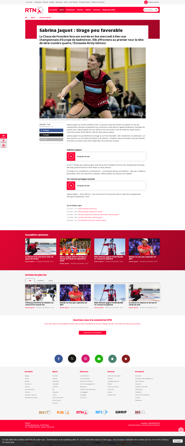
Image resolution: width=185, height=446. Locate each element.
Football (55, 376)
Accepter (177, 441)
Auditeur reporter (30, 395)
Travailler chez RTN (141, 386)
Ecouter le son (78, 156)
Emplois (52, 2)
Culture (27, 386)
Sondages (83, 395)
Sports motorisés (58, 397)
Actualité (53, 10)
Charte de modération (142, 395)
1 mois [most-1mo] (50, 280)
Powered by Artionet (134, 425)
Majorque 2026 (109, 10)
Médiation (138, 392)
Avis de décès (112, 395)
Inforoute (45, 2)
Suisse (27, 378)
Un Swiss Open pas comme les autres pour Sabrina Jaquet (93, 215)
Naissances (59, 2)
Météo (110, 384)
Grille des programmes (87, 384)
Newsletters (99, 359)
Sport (61, 10)
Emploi (110, 392)
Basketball (56, 381)
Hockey (55, 378)
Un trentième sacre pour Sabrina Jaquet (86, 220)
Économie (28, 384)
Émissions (70, 10)
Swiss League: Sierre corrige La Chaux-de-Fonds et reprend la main (73, 259)
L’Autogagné (84, 392)
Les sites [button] (28, 2)
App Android (126, 359)
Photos (80, 10)
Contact (137, 397)
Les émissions (84, 376)
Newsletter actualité (31, 397)
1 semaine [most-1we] (40, 280)
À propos (138, 376)
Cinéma (110, 378)
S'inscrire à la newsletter (92, 333)
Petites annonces (113, 386)
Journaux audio (29, 389)
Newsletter (138, 400)
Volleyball (55, 384)
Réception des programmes (144, 378)
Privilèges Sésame (84, 2)
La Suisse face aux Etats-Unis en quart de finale (39, 258)
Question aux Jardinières (88, 389)
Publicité (138, 384)
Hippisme (56, 392)
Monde (27, 381)
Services (96, 10)
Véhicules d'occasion (97, 2)
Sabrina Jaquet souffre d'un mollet (84, 212)
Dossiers (27, 392)
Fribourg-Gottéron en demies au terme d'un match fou (39, 304)
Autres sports (45, 17)
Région (27, 376)
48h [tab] (30, 280)
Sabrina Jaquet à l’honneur (82, 209)
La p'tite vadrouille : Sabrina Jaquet (84, 217)
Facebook (59, 359)
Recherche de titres (86, 381)
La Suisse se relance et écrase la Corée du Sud (143, 304)
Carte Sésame (73, 2)
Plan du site (50, 427)
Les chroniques (85, 378)
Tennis (55, 395)
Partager (45, 130)
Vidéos (88, 10)
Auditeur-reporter (151, 2)
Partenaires (139, 389)
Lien (44, 139)
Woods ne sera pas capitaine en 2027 (142, 258)
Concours (83, 397)
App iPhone (112, 359)
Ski (53, 389)
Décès (66, 2)
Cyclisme (55, 386)
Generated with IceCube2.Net (151, 425)
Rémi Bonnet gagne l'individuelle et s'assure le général (108, 258)
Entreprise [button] (37, 2)
